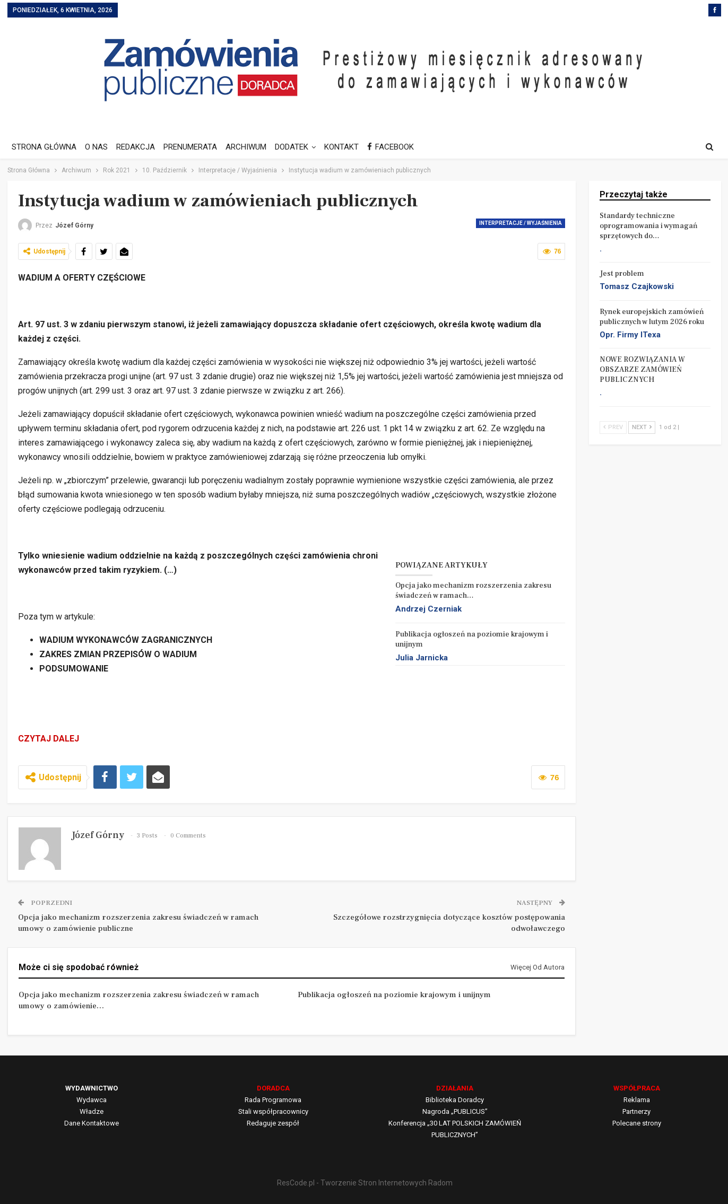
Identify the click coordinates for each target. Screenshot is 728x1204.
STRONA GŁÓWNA (44, 147)
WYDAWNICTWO (91, 1088)
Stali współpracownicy (273, 1111)
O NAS (97, 147)
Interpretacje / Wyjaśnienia (520, 223)
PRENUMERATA (195, 147)
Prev (613, 427)
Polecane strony (636, 1123)
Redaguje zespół (273, 1123)
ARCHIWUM (252, 147)
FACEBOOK (401, 147)
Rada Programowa (273, 1100)
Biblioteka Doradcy (455, 1100)
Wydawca (91, 1100)
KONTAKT (351, 147)
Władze (91, 1111)
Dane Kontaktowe (91, 1123)
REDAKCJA (138, 147)
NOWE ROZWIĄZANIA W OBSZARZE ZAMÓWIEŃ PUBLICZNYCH (642, 370)
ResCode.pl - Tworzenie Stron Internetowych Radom (365, 1183)
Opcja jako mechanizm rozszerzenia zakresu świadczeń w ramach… (473, 590)
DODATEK (299, 147)
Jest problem (622, 273)
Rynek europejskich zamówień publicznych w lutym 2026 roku (652, 317)
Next (642, 427)
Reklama (636, 1100)
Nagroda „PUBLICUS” (455, 1111)
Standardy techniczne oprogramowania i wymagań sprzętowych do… (649, 226)
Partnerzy (636, 1111)
